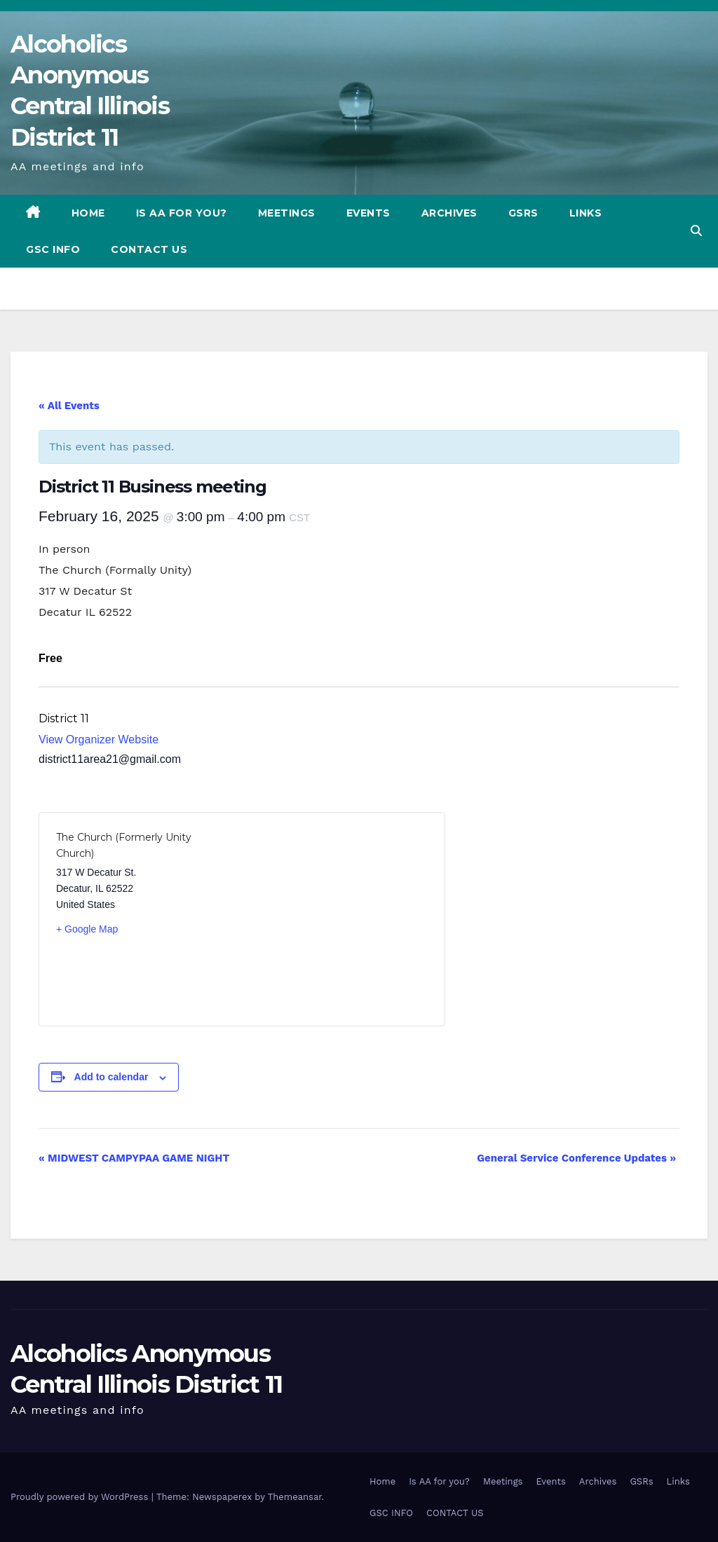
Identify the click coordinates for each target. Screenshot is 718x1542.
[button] (696, 231)
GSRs (523, 213)
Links (585, 213)
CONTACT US (149, 249)
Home (88, 213)
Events (368, 213)
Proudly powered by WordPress (81, 1497)
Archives (449, 213)
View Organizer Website (98, 739)
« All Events (69, 405)
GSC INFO (53, 249)
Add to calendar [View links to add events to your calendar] (111, 1076)
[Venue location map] (334, 919)
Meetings (287, 213)
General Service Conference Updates (576, 1158)
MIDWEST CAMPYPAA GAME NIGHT (134, 1158)
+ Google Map (87, 929)
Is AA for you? (181, 213)
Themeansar (295, 1497)
